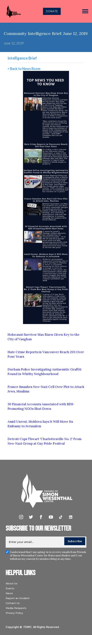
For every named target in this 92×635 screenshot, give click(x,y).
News (9, 593)
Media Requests (16, 607)
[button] (85, 11)
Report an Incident (18, 598)
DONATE (52, 11)
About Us (11, 583)
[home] (12, 11)
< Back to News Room (24, 69)
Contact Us (13, 603)
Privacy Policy (14, 612)
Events (10, 588)
